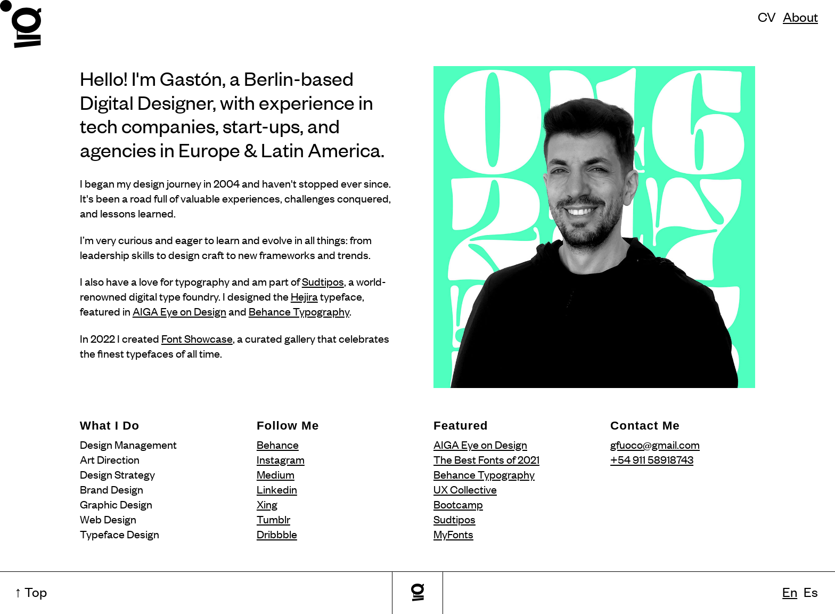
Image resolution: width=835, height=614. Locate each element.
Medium (275, 474)
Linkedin (277, 489)
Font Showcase (197, 338)
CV (767, 16)
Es (811, 591)
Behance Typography (299, 311)
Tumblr (273, 519)
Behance (278, 444)
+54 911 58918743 (651, 459)
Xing (267, 504)
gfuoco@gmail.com (655, 444)
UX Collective (465, 489)
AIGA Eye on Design (179, 311)
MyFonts (453, 534)
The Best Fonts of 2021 (486, 459)
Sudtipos (323, 281)
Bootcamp (458, 504)
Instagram (281, 459)
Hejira (304, 296)
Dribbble (277, 534)
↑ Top (30, 591)
